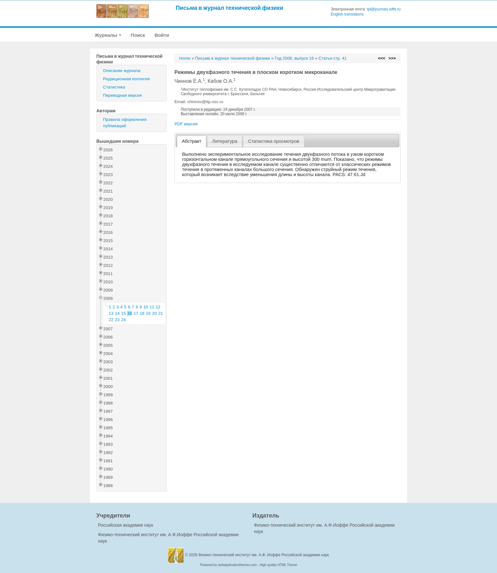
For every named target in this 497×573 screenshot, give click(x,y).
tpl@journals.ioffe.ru (384, 9)
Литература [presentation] (224, 141)
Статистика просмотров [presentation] (273, 141)
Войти (162, 35)
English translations (347, 14)
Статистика (114, 87)
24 (123, 319)
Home (184, 58)
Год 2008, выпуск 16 (294, 58)
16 (129, 313)
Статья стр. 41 (333, 58)
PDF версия (185, 124)
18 (142, 313)
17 (135, 313)
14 (117, 313)
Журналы (108, 35)
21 (160, 313)
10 (145, 307)
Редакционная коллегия (126, 78)
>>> (392, 58)
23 (117, 319)
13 (111, 313)
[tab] (191, 141)
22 (111, 319)
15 (123, 313)
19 (148, 313)
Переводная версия (122, 95)
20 (154, 313)
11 (152, 307)
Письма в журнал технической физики (229, 7)
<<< (381, 58)
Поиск (138, 35)
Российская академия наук (125, 525)
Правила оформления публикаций (124, 122)
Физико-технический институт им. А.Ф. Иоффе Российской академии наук (263, 555)
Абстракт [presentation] (192, 141)
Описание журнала (121, 70)
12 (158, 307)
